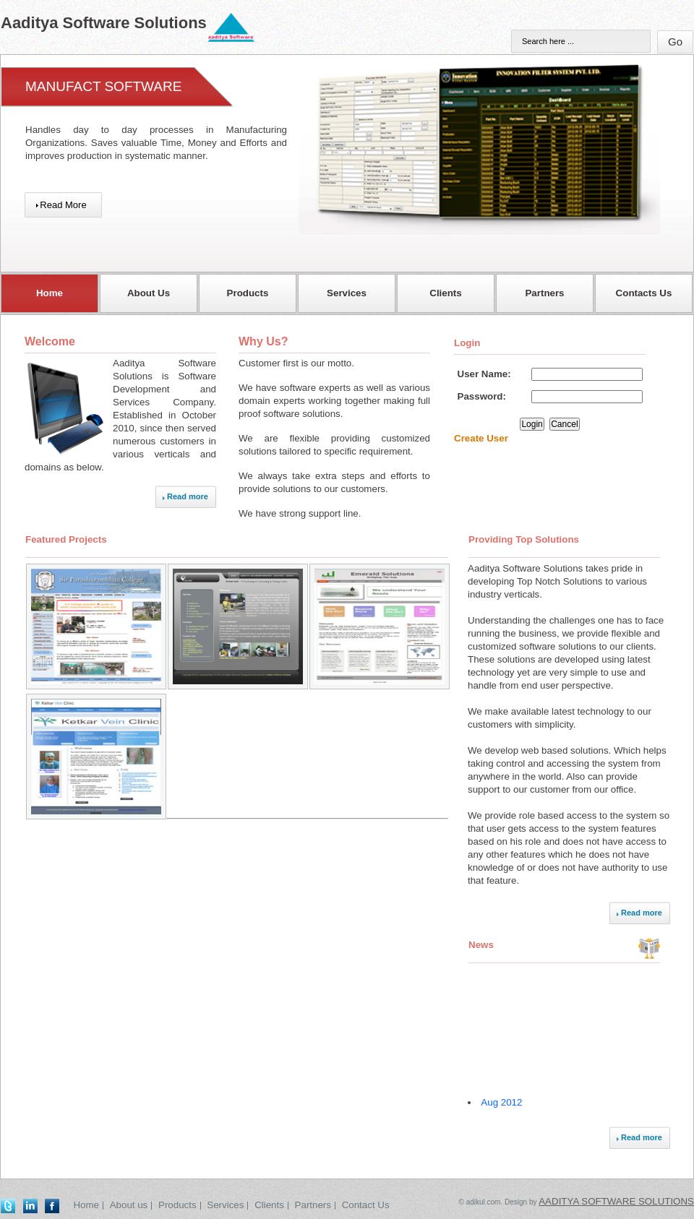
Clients (269, 1204)
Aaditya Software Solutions (616, 1201)
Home (86, 1204)
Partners (313, 1204)
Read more (187, 496)
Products (177, 1204)
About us (129, 1204)
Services (225, 1204)
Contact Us (366, 1204)
